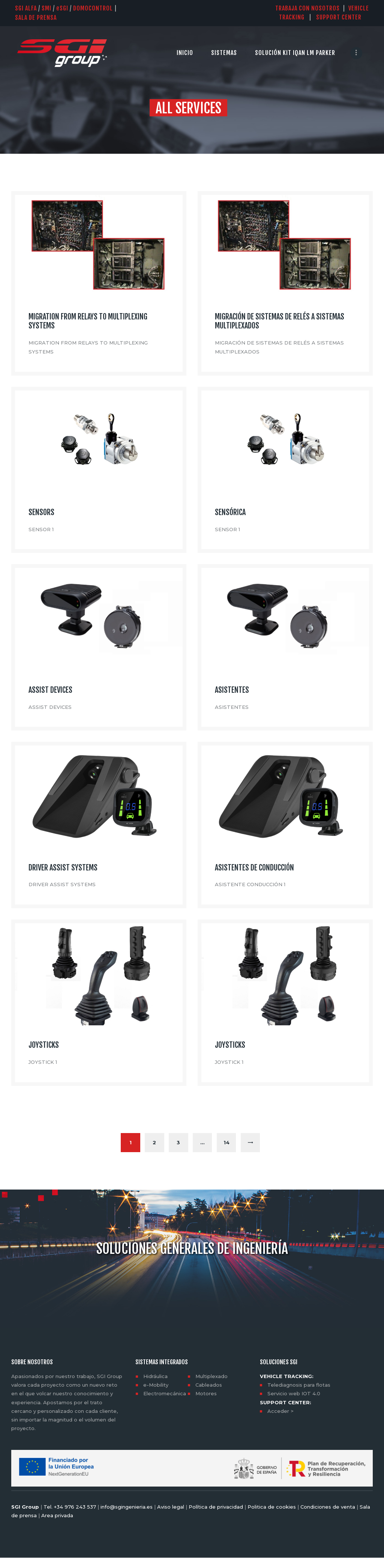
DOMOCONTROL (93, 8)
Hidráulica (155, 1377)
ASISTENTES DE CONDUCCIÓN (254, 867)
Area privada (56, 1516)
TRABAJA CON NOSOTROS (307, 8)
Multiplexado (211, 1377)
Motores (206, 1394)
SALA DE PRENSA (36, 17)
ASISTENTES (232, 690)
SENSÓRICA (230, 512)
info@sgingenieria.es (126, 1507)
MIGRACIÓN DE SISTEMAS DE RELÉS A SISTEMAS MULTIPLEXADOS (279, 321)
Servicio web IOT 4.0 (293, 1394)
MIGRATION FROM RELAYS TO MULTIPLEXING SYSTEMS (87, 321)
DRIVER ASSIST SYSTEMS (63, 867)
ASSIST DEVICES (50, 690)
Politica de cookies (272, 1507)
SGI (62, 8)
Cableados (208, 1385)
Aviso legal (170, 1507)
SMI (46, 8)
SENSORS (41, 512)
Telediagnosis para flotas (298, 1385)
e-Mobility (155, 1385)
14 (230, 1139)
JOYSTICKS (43, 1045)
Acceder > (280, 1411)
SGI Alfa (26, 8)
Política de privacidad (216, 1507)
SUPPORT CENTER (342, 17)
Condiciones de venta (327, 1507)
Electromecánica (164, 1394)
